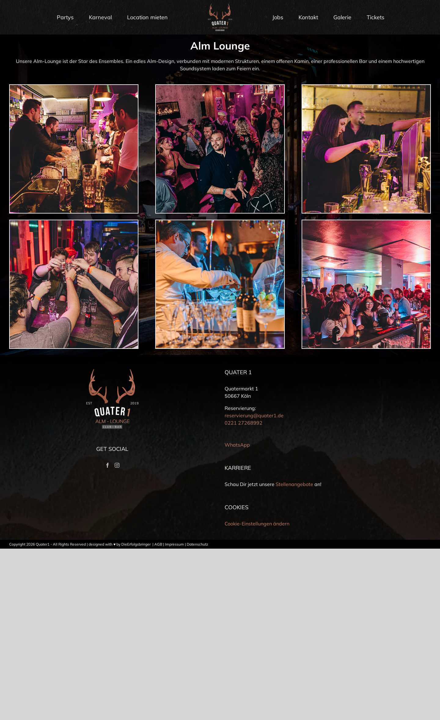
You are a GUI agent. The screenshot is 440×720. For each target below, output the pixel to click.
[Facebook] (107, 465)
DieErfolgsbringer (136, 544)
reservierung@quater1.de (254, 415)
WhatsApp (237, 445)
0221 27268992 (243, 423)
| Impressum (173, 544)
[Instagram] (117, 465)
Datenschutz (197, 544)
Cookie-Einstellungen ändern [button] (257, 524)
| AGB (157, 544)
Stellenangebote (294, 484)
